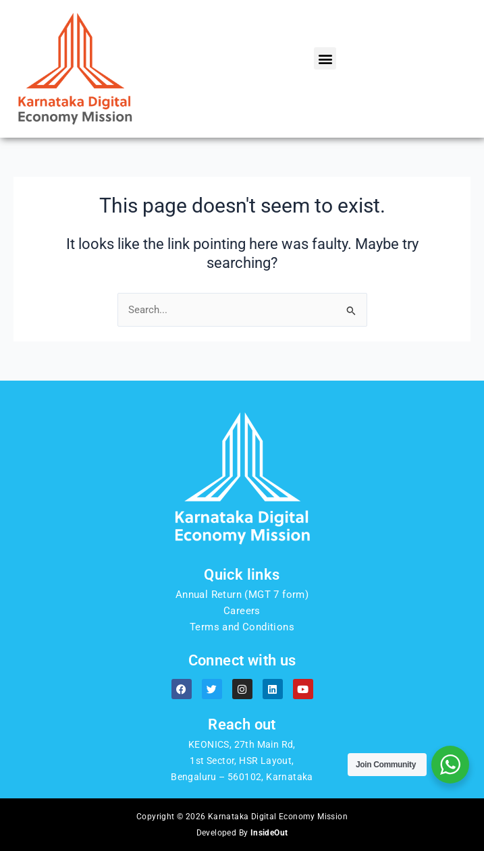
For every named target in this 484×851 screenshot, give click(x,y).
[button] (325, 58)
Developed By (242, 833)
